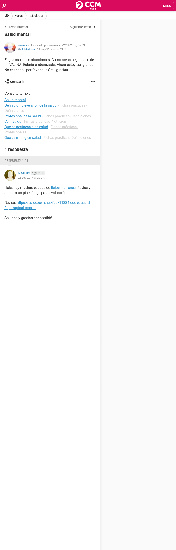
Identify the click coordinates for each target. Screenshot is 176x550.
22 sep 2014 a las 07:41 (52, 49)
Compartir (17, 81)
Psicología (35, 15)
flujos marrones (63, 188)
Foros (19, 15)
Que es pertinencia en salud (26, 127)
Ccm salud (12, 121)
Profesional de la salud (22, 116)
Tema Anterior (18, 27)
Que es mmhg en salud (22, 137)
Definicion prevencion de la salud (30, 105)
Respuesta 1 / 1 (16, 160)
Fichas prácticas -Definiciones (67, 116)
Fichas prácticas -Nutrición (45, 121)
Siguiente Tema (80, 27)
